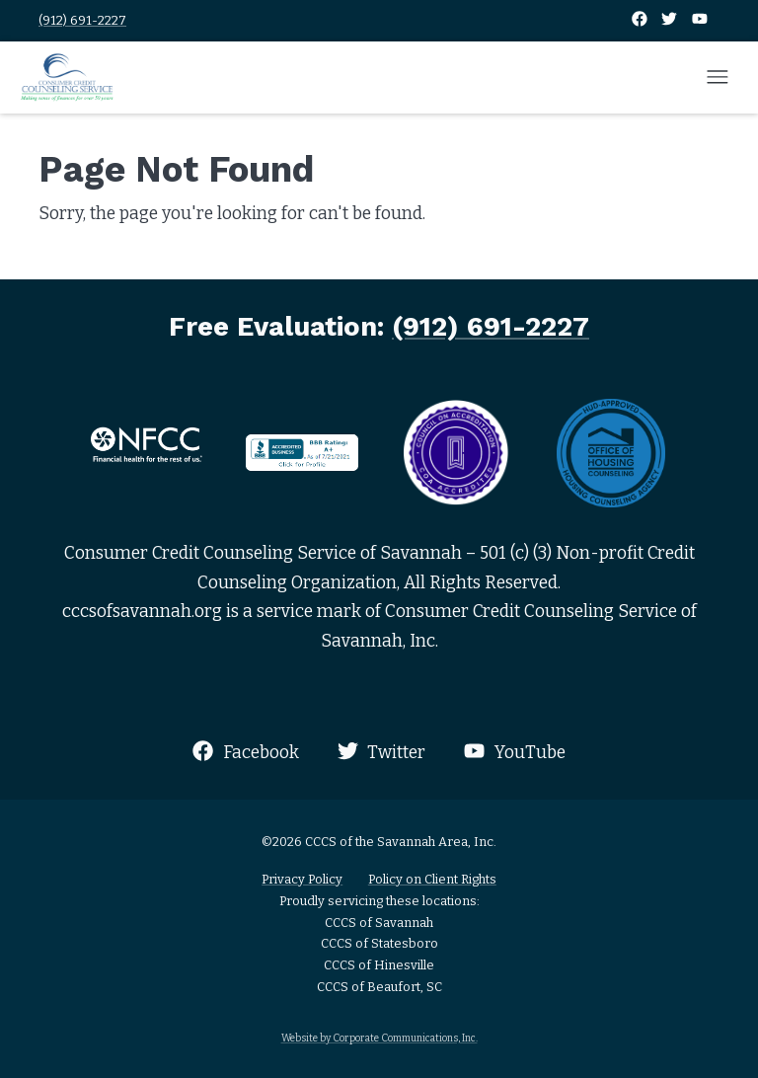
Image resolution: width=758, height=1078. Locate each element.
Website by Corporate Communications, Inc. (379, 1038)
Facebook (245, 751)
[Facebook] (641, 20)
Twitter (381, 751)
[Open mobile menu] (717, 78)
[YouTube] (700, 20)
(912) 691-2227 (82, 20)
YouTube (514, 751)
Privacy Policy (302, 879)
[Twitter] (670, 20)
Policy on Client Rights (432, 879)
